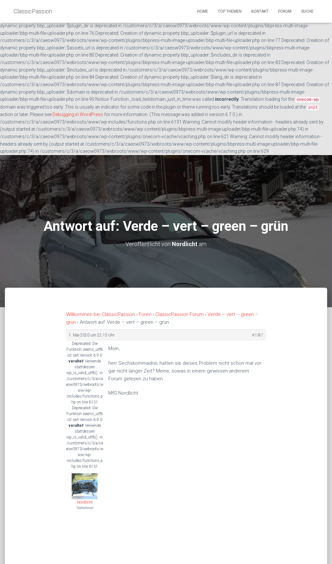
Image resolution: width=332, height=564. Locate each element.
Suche (307, 11)
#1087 (257, 335)
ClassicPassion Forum (179, 314)
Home (202, 11)
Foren (145, 314)
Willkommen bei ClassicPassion (100, 314)
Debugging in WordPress (78, 114)
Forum (284, 11)
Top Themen (230, 11)
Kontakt (259, 11)
